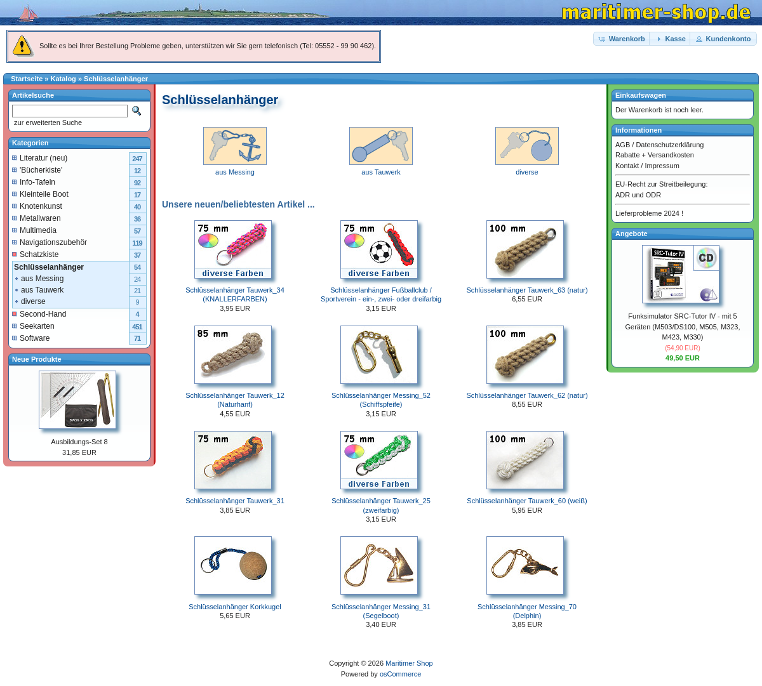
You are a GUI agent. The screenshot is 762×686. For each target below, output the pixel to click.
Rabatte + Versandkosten (654, 155)
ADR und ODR (638, 195)
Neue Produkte (37, 359)
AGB (622, 144)
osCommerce (400, 674)
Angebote (631, 233)
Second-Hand (39, 314)
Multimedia (34, 230)
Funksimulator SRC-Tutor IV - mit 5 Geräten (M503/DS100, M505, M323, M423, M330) (682, 326)
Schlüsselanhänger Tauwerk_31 (234, 501)
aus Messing (38, 278)
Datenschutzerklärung (670, 144)
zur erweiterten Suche (47, 122)
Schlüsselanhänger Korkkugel (235, 606)
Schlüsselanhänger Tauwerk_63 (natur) (526, 290)
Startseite (27, 78)
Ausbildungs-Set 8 (79, 441)
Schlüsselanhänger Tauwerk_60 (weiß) (527, 501)
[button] (622, 39)
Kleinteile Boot (40, 194)
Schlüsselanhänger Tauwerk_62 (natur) (526, 395)
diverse (29, 301)
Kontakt (627, 165)
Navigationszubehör (49, 242)
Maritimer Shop (409, 663)
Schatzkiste (35, 254)
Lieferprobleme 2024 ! (649, 213)
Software (31, 338)
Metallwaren (36, 218)
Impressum (662, 165)
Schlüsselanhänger (116, 78)
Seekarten (33, 326)
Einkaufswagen (640, 95)
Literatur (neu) (39, 158)
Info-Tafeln (33, 182)
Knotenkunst (37, 206)
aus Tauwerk (38, 290)
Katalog (63, 78)
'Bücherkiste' (37, 170)
